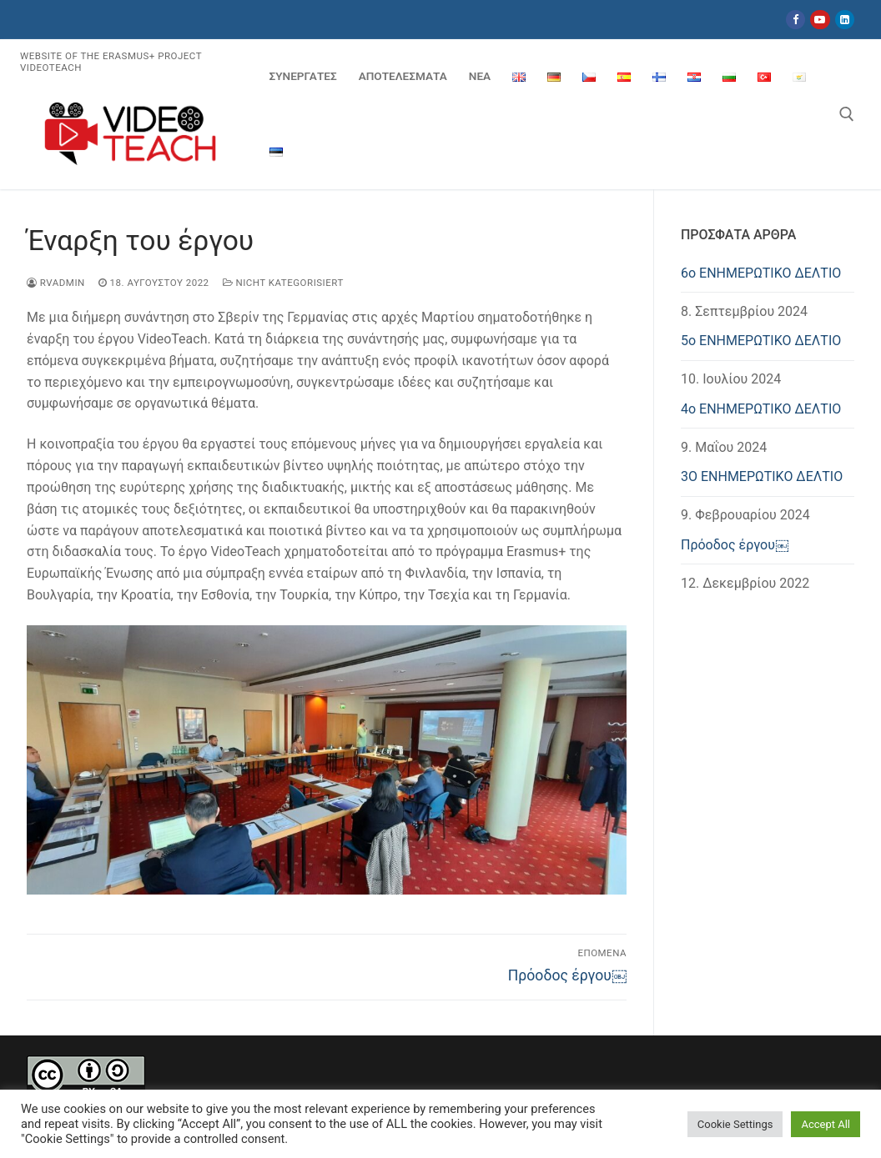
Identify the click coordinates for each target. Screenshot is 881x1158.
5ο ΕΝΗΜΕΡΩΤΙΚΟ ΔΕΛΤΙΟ (761, 340)
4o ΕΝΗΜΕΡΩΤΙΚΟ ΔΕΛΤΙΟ (761, 409)
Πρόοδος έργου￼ (734, 545)
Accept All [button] (825, 1124)
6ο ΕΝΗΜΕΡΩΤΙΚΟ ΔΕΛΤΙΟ (761, 273)
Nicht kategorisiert (283, 282)
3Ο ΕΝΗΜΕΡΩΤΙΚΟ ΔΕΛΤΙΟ (762, 476)
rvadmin (56, 282)
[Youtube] (819, 19)
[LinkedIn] (844, 19)
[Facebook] (795, 19)
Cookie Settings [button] (735, 1124)
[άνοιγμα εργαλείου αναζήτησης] (846, 114)
